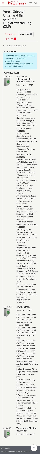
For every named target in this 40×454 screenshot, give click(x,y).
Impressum (5, 448)
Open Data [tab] (10, 39)
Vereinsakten (11, 51)
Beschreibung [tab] (10, 34)
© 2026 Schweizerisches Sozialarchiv (15, 451)
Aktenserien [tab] (26, 34)
